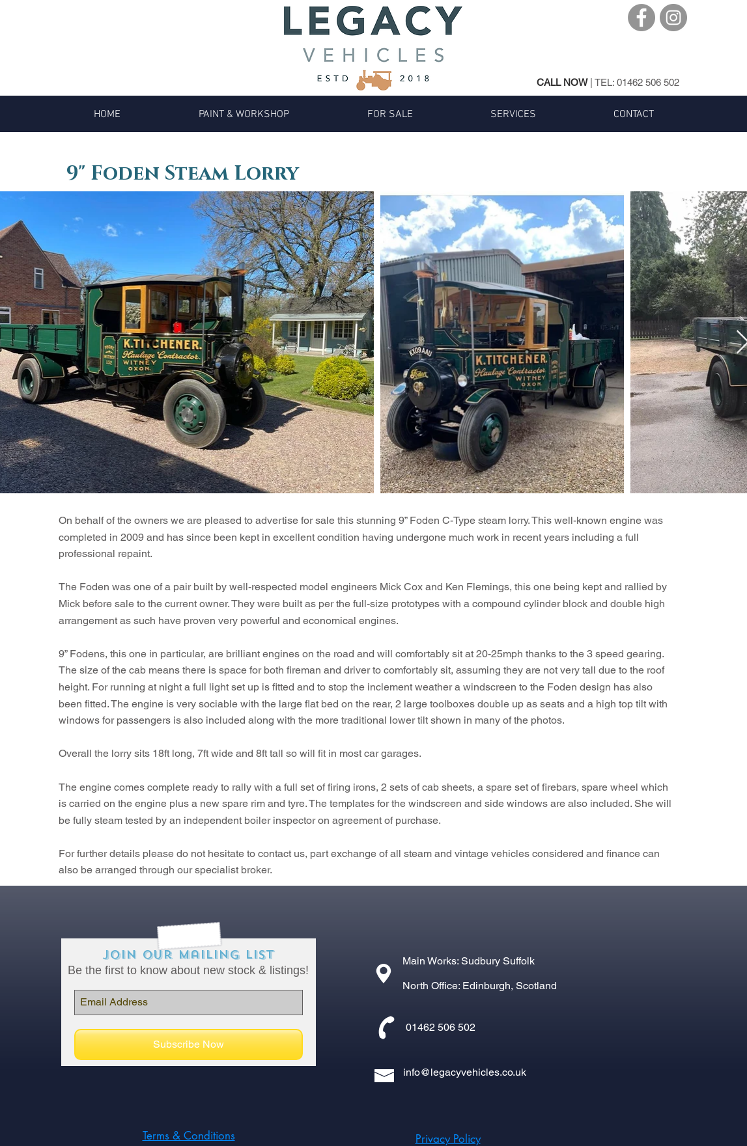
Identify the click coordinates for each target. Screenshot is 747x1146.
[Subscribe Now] (188, 1044)
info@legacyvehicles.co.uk (464, 1072)
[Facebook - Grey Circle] (641, 17)
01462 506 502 (648, 82)
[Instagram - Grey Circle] (673, 17)
